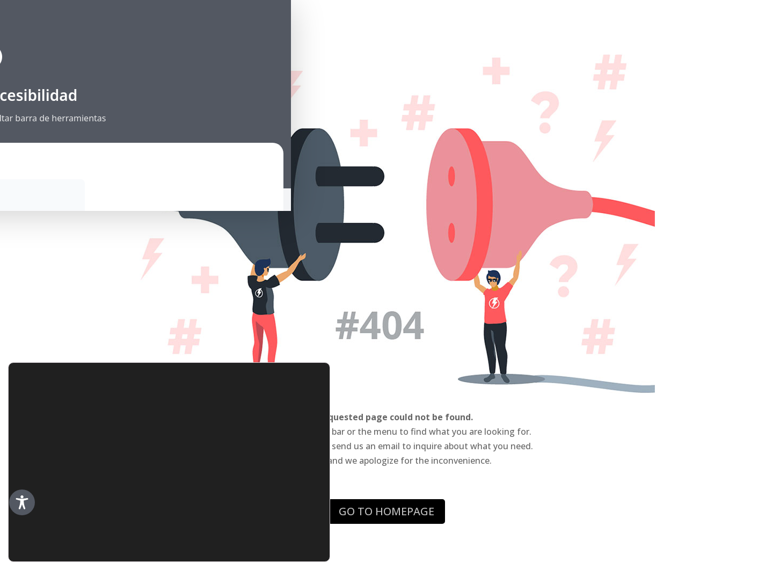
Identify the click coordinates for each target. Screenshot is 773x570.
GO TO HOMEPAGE (386, 511)
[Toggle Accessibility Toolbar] (22, 502)
